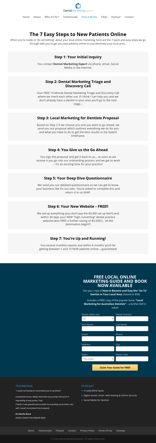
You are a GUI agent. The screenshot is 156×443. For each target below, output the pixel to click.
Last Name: (121, 324)
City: (118, 344)
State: (85, 354)
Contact (129, 17)
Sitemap (120, 430)
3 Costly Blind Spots (94, 390)
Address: (86, 344)
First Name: (88, 324)
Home (26, 17)
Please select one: (91, 314)
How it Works (89, 17)
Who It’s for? (52, 17)
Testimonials (70, 17)
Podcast (116, 17)
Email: (85, 334)
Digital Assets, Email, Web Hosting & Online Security (110, 395)
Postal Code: (122, 354)
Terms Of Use (105, 430)
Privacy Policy (87, 430)
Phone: (119, 334)
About (37, 17)
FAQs (104, 17)
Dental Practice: (124, 314)
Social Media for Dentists (96, 400)
